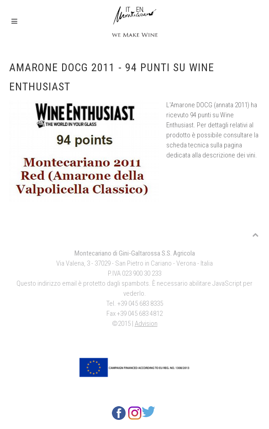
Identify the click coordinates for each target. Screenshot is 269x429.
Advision (146, 323)
